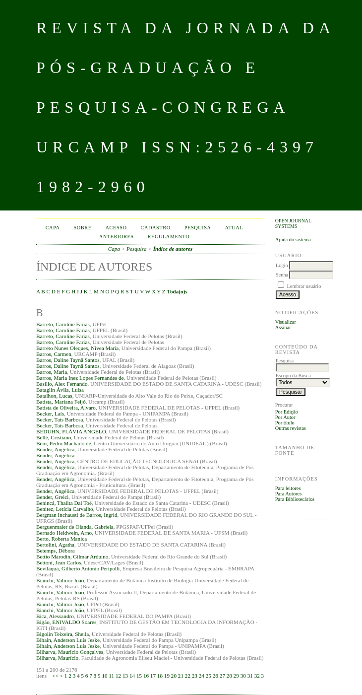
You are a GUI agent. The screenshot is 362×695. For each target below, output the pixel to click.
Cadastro (156, 227)
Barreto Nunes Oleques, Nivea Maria (77, 348)
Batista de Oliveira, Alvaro (66, 408)
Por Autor (285, 417)
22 (187, 676)
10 (104, 676)
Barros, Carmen (53, 354)
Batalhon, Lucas (54, 396)
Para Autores (288, 493)
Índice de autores (173, 249)
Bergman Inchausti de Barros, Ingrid (77, 515)
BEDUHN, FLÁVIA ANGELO (71, 431)
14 (132, 676)
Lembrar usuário (304, 286)
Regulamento (169, 236)
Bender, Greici (52, 497)
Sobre (83, 227)
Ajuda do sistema (293, 239)
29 (236, 676)
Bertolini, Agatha (55, 545)
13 (125, 676)
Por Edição (286, 412)
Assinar (283, 327)
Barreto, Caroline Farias (63, 324)
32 (257, 676)
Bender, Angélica (55, 461)
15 (139, 676)
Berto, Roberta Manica (61, 539)
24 (201, 676)
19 (167, 676)
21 (180, 676)
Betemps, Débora (55, 551)
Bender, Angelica (55, 449)
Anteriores (116, 236)
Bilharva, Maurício (57, 658)
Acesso (116, 227)
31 (250, 676)
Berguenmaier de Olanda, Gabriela (75, 527)
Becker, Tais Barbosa (59, 419)
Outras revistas (290, 428)
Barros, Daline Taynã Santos (68, 360)
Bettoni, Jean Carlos (58, 562)
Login (282, 265)
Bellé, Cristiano (53, 437)
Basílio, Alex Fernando (61, 384)
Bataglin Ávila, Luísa (60, 390)
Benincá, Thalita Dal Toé (64, 503)
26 (215, 676)
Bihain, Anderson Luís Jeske (68, 640)
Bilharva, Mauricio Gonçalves (69, 652)
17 (153, 676)
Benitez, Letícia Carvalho (64, 509)
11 (111, 676)
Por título (285, 422)
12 (118, 676)
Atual (234, 227)
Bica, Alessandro (55, 616)
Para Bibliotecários (294, 499)
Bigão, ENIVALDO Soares (66, 622)
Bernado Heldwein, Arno (64, 533)
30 (243, 676)
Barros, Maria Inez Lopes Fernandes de (79, 378)
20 (174, 676)
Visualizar (285, 322)
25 (208, 676)
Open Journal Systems (293, 223)
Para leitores (288, 488)
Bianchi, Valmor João (60, 580)
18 (160, 676)
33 (264, 676)
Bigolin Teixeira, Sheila (62, 634)
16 (146, 676)
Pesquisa (197, 227)
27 (222, 676)
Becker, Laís (50, 414)
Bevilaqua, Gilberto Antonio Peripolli (78, 568)
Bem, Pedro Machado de (63, 443)
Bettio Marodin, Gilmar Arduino (72, 556)
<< (55, 676)
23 (194, 676)
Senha (282, 275)
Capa (53, 227)
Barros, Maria (51, 372)
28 (229, 676)
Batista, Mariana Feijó (61, 402)
